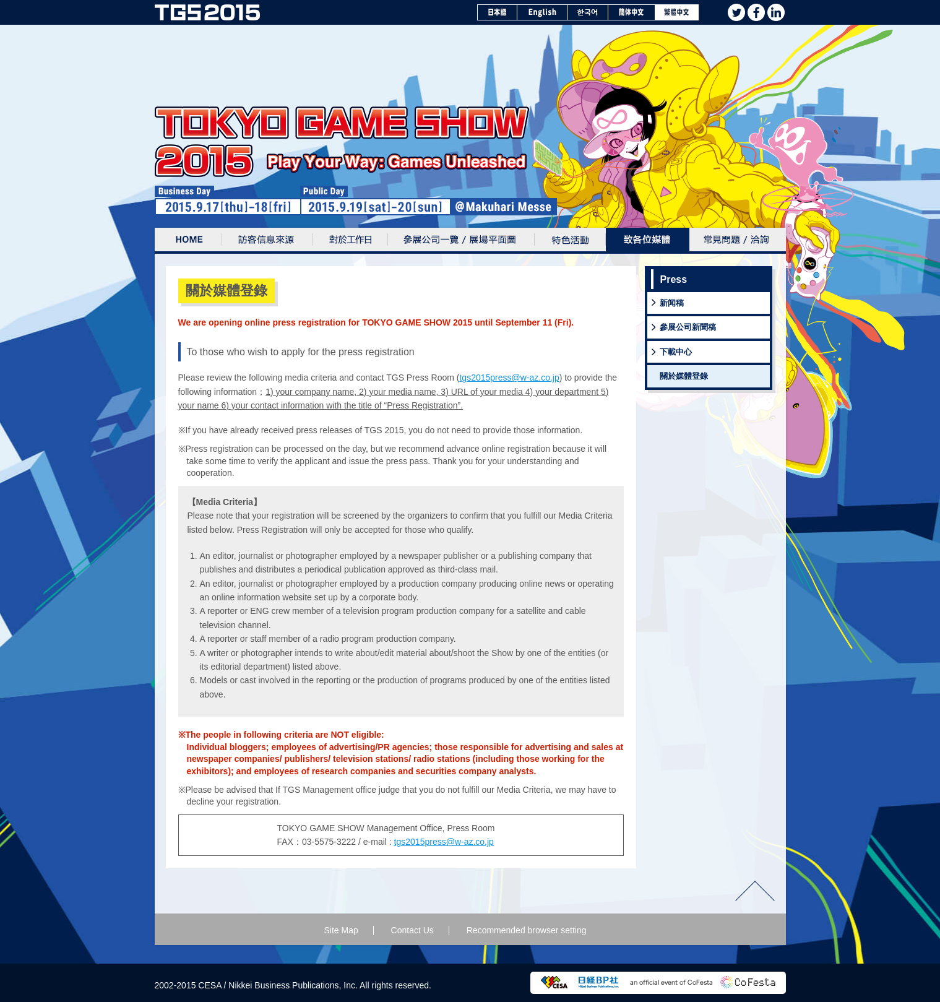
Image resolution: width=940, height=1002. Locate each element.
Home (188, 241)
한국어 (587, 12)
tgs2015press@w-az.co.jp (509, 377)
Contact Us (412, 930)
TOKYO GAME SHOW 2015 (207, 12)
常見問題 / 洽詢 (737, 241)
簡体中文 (631, 12)
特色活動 (570, 241)
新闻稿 (672, 303)
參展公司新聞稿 (688, 327)
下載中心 (676, 351)
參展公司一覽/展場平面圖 (461, 241)
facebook (756, 12)
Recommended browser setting (527, 930)
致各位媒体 (647, 241)
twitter (736, 12)
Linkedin (776, 12)
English (542, 12)
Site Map (341, 930)
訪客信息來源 (267, 241)
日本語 (497, 12)
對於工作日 (350, 241)
